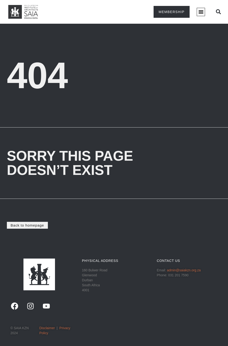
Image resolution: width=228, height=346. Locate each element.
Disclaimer (47, 328)
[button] (201, 12)
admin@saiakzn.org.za (184, 270)
